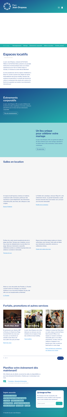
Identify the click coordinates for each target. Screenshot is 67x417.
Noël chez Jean (7, 342)
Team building (28, 339)
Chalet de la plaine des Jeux (43, 249)
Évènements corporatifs (36, 45)
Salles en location (48, 45)
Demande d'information (17, 381)
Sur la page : (6, 45)
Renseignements (17, 45)
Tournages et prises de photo (21, 403)
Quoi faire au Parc (8, 57)
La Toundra (6, 295)
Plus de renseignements (10, 113)
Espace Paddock (7, 206)
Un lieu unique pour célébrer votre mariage (15, 398)
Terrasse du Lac (7, 253)
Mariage (25, 45)
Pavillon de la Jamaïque (42, 204)
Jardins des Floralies (9, 405)
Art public (27, 405)
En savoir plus (40, 149)
